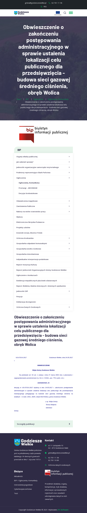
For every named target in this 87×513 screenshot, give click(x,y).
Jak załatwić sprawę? (43, 162)
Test (16, 493)
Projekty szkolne (23, 227)
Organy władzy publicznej (43, 156)
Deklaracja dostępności (26, 302)
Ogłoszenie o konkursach (26, 275)
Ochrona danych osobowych (59, 465)
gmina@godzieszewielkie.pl (35, 3)
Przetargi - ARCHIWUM (28, 188)
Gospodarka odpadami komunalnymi (43, 243)
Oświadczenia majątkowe (43, 201)
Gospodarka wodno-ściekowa (43, 249)
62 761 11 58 (55, 3)
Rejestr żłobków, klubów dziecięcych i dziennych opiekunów (41, 286)
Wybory (19, 217)
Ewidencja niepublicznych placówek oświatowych (36, 280)
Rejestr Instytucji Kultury (26, 264)
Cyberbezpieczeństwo (23, 489)
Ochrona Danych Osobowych (43, 307)
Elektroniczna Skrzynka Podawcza (30, 222)
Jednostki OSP (43, 291)
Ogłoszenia (43, 178)
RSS (44, 6)
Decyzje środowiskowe (28, 193)
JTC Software (63, 510)
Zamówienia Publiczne (43, 206)
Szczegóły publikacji (44, 424)
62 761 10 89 (53, 460)
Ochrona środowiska (43, 238)
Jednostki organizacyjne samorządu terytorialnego (43, 167)
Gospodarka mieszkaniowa (27, 254)
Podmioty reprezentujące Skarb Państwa (43, 172)
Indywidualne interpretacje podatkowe (32, 259)
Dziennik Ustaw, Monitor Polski (29, 233)
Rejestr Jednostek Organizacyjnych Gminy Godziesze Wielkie (41, 270)
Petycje (19, 296)
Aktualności (18, 476)
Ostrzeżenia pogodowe (23, 485)
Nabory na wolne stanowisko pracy (43, 211)
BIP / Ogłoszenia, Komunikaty (25, 480)
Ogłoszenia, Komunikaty (29, 183)
